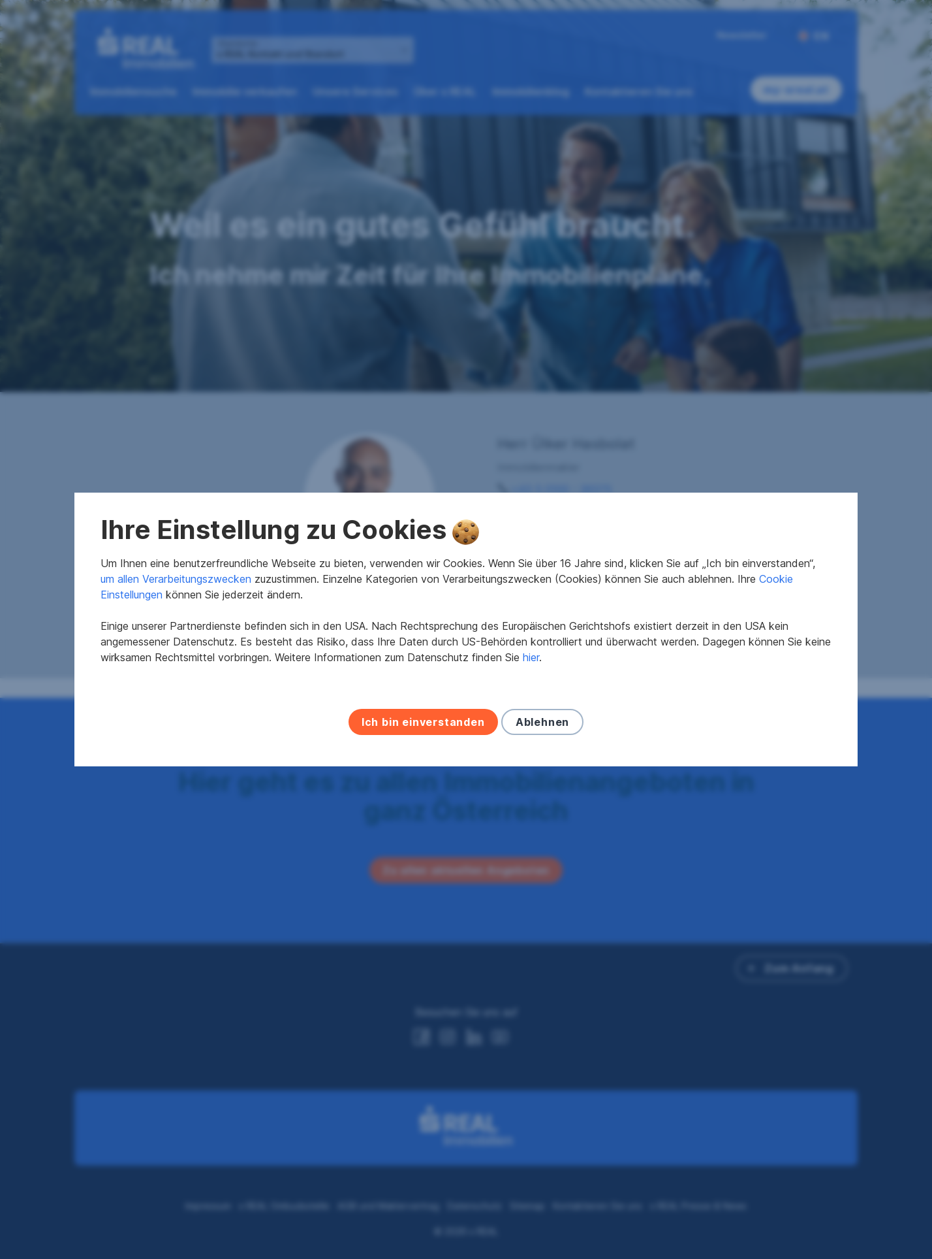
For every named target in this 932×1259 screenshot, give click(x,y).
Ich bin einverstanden (423, 721)
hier (531, 657)
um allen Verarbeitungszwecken (176, 578)
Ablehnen (542, 721)
